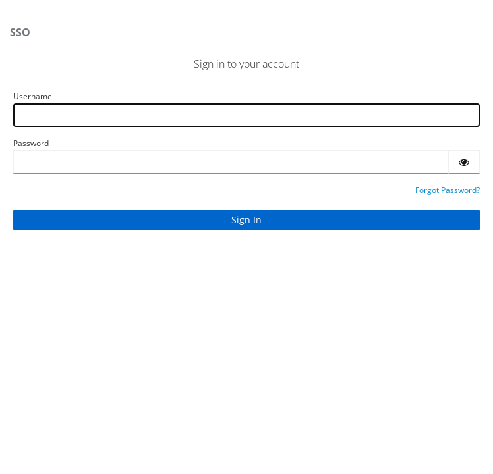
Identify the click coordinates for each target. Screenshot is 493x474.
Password (31, 143)
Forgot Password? (447, 190)
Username (32, 96)
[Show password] (464, 162)
